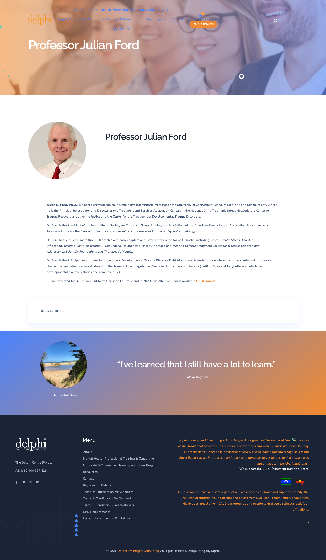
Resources (182, 19)
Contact (204, 19)
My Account (225, 19)
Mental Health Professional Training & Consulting (167, 9)
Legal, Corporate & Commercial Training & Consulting (125, 19)
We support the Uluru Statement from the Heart (274, 469)
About (116, 9)
